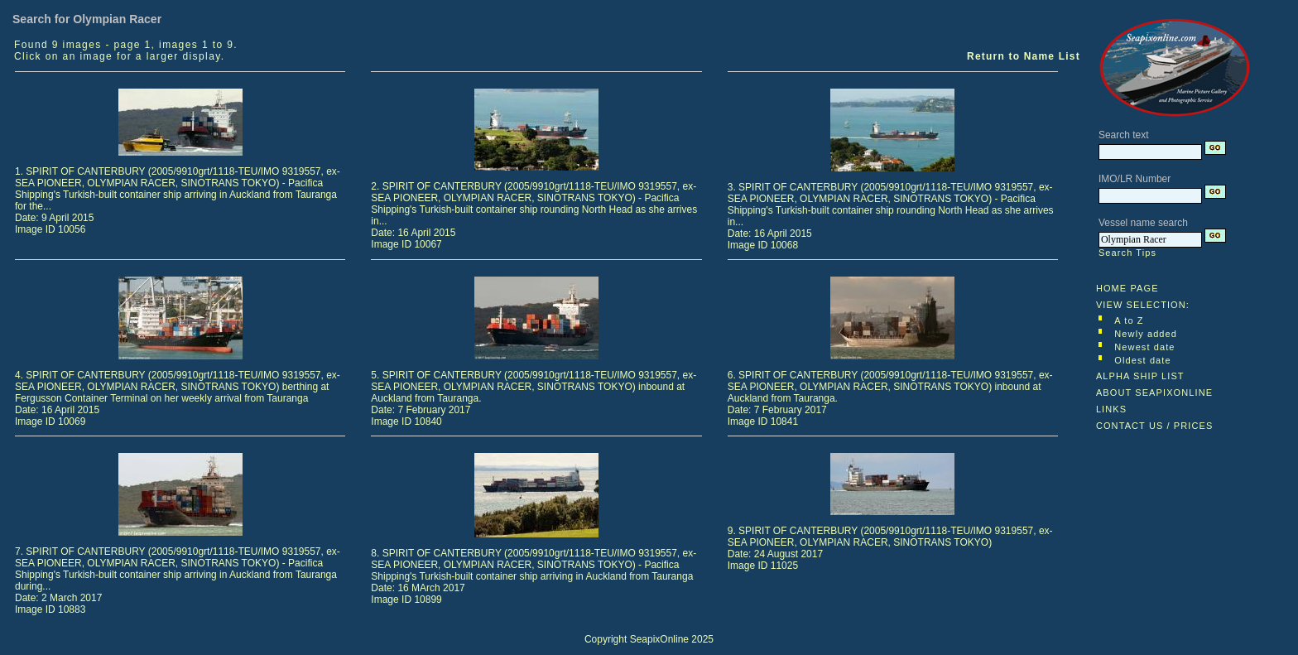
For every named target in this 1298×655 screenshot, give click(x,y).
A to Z (1128, 320)
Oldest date (1142, 360)
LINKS (1111, 409)
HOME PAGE (1127, 288)
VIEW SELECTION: (1143, 305)
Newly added (1145, 334)
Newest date (1144, 347)
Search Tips (1127, 253)
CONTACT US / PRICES (1155, 426)
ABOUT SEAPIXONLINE (1154, 392)
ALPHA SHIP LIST (1140, 376)
